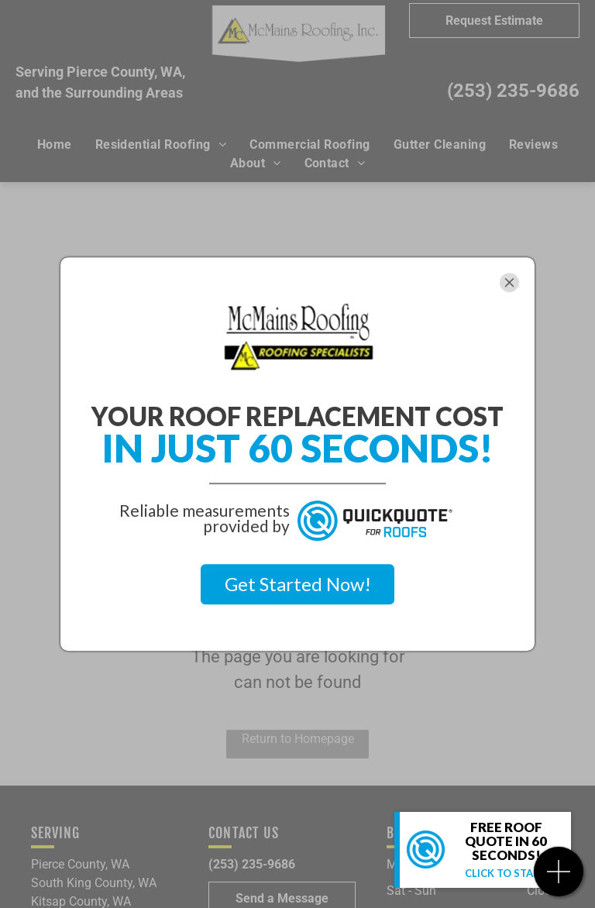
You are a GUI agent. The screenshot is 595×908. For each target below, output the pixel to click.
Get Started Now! (298, 584)
